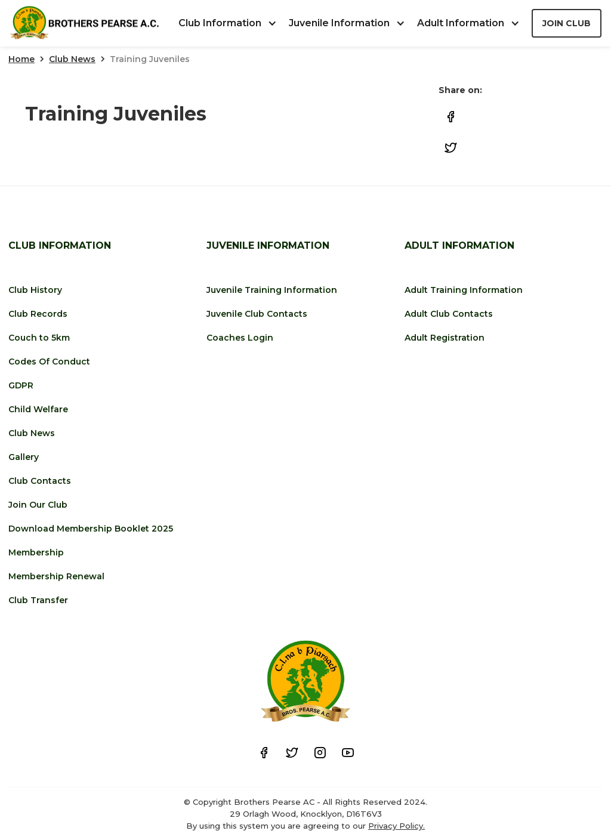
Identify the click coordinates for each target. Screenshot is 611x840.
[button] (233, 23)
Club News (72, 59)
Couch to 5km (39, 337)
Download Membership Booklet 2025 (90, 528)
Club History (35, 290)
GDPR (20, 385)
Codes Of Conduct (49, 361)
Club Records (37, 313)
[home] (84, 24)
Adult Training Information (464, 290)
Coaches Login (239, 337)
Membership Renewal (56, 576)
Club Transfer (38, 600)
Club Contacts (39, 480)
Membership (36, 552)
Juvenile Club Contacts (256, 313)
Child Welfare (38, 409)
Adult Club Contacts (449, 313)
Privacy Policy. (396, 825)
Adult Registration (445, 337)
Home (21, 59)
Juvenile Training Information (271, 290)
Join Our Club (37, 504)
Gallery (23, 457)
